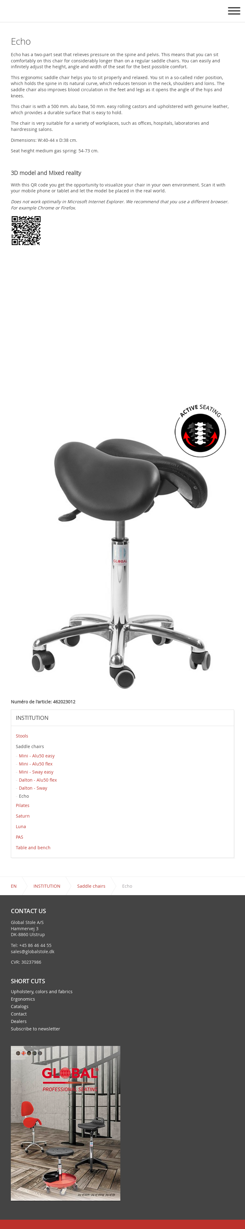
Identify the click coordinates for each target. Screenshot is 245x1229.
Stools (22, 736)
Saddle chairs (30, 746)
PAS (19, 837)
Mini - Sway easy (36, 772)
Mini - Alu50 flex (35, 764)
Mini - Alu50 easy (37, 756)
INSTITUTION (32, 718)
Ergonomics (23, 999)
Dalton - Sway (33, 788)
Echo (24, 796)
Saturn (23, 816)
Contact (19, 1014)
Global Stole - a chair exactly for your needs (13, 15)
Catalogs (20, 1006)
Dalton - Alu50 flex (38, 780)
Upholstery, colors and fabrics (42, 991)
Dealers (19, 1021)
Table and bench (33, 847)
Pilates (22, 805)
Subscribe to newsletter (35, 1029)
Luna (21, 826)
